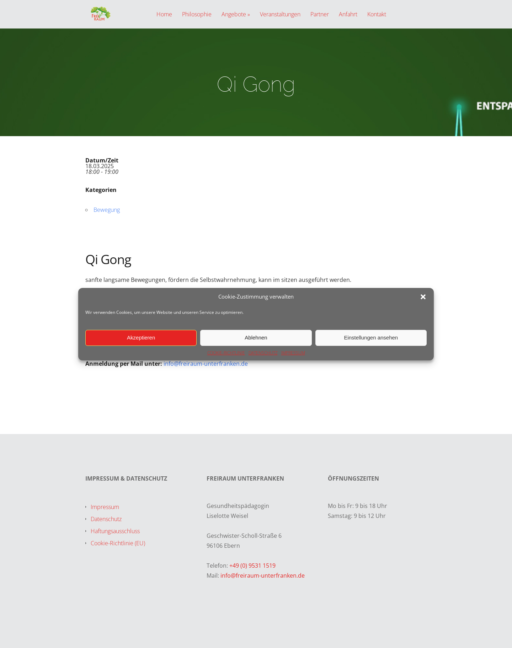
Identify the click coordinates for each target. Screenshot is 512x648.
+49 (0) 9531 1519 (252, 565)
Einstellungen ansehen (371, 337)
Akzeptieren (141, 337)
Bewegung (107, 210)
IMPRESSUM (293, 353)
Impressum (105, 507)
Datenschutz (106, 519)
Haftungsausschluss (115, 531)
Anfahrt (348, 14)
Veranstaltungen (280, 14)
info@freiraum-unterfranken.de (206, 364)
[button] (423, 296)
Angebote (234, 14)
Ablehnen (256, 337)
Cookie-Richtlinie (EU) (118, 543)
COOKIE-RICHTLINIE (226, 353)
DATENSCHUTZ (263, 353)
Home (164, 14)
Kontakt (376, 14)
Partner (319, 14)
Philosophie (197, 14)
